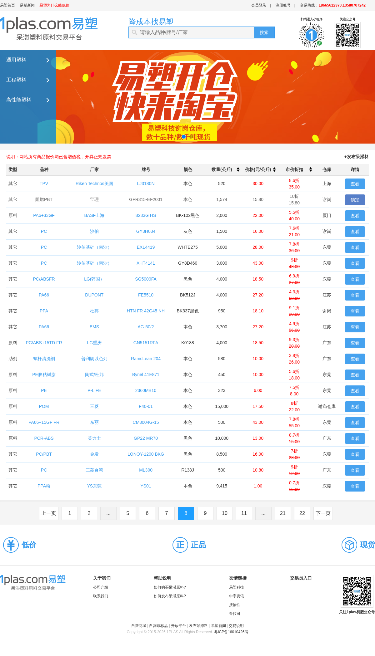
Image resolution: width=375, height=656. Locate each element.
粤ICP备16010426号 (231, 632)
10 (225, 513)
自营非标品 (158, 626)
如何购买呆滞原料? (170, 587)
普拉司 (234, 613)
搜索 (264, 32)
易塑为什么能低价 (54, 5)
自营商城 (138, 626)
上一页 (48, 513)
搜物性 (234, 605)
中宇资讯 (236, 596)
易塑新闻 (27, 5)
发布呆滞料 (198, 626)
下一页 (323, 513)
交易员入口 (301, 577)
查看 (355, 183)
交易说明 (236, 626)
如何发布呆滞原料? (170, 596)
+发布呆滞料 (356, 156)
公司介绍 (100, 587)
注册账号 (283, 5)
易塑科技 (236, 587)
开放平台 (178, 626)
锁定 (355, 199)
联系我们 (100, 596)
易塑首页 (7, 5)
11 (244, 513)
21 (283, 513)
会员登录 (258, 5)
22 (302, 513)
